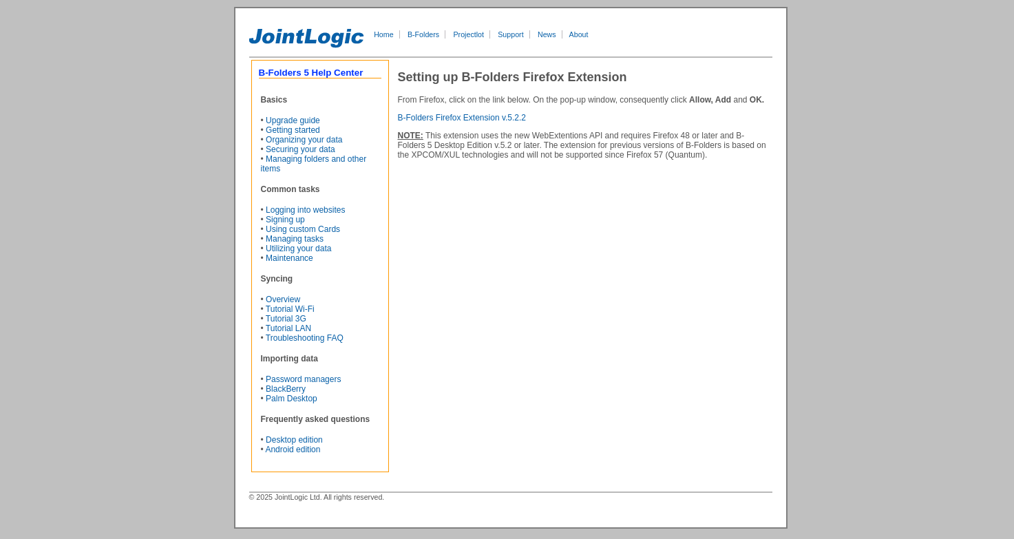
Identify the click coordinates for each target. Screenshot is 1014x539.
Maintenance (289, 258)
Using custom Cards (303, 229)
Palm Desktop (291, 398)
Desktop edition (294, 440)
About (579, 34)
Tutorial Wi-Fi (290, 309)
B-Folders (423, 34)
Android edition (292, 449)
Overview (283, 299)
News (547, 34)
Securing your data (300, 149)
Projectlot (469, 34)
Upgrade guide (293, 120)
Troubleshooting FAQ (305, 338)
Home (383, 34)
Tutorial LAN (288, 328)
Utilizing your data (298, 248)
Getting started (293, 130)
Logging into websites (305, 210)
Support (510, 34)
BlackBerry (286, 389)
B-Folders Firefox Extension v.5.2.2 (462, 118)
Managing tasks (295, 239)
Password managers (303, 379)
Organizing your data (304, 140)
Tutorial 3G (286, 319)
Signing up (285, 219)
